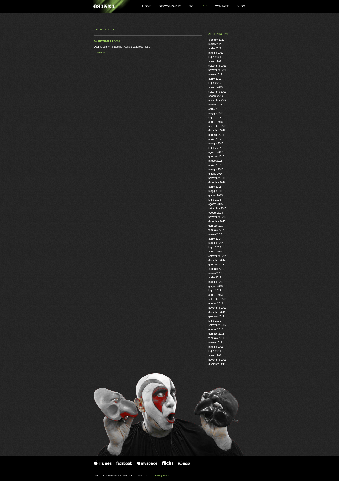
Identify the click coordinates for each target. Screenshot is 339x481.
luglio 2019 (214, 83)
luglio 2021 (214, 57)
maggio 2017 (215, 143)
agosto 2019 (215, 87)
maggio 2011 (215, 346)
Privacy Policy (162, 475)
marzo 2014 (215, 234)
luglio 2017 (214, 147)
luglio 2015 (214, 199)
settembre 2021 (217, 65)
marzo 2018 (215, 104)
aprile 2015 (214, 186)
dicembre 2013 (216, 312)
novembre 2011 (217, 359)
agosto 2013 (215, 294)
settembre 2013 (217, 299)
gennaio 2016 (216, 156)
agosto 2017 (215, 152)
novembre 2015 (217, 217)
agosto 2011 (215, 355)
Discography (170, 6)
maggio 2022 (215, 52)
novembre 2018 (217, 126)
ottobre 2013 (215, 303)
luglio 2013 (214, 290)
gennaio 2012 (216, 316)
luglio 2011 (214, 351)
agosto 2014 (215, 251)
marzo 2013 (215, 273)
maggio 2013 (215, 281)
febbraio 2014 (216, 230)
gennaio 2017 (216, 134)
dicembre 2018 (216, 130)
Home (147, 6)
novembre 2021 (217, 70)
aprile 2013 (214, 277)
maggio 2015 (215, 191)
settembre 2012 (217, 325)
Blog (241, 6)
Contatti (222, 6)
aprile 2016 (214, 165)
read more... (100, 52)
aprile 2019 (214, 78)
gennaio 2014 (216, 225)
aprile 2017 (214, 139)
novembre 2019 (217, 100)
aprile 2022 (214, 48)
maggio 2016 (215, 169)
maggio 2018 (215, 113)
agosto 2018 (215, 121)
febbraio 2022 (216, 39)
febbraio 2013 (216, 268)
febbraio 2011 (216, 338)
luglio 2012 (214, 320)
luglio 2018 (214, 117)
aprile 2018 (214, 108)
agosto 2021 (215, 61)
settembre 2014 (217, 255)
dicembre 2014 (216, 260)
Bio (191, 6)
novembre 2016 (217, 178)
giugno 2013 (215, 286)
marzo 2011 (215, 342)
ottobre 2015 (215, 212)
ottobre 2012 (215, 329)
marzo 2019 (215, 74)
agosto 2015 (215, 204)
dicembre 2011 (216, 364)
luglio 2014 (214, 247)
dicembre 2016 (216, 182)
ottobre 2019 (215, 95)
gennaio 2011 (216, 333)
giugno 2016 (215, 173)
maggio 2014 (215, 242)
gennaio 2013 (216, 264)
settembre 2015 (217, 208)
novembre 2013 (217, 307)
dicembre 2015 (216, 221)
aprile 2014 (214, 238)
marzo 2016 (215, 160)
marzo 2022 (215, 44)
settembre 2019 (217, 91)
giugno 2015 (215, 195)
